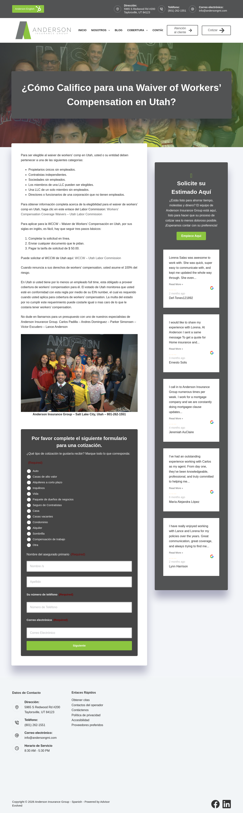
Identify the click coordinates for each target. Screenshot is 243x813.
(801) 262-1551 (177, 10)
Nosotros (101, 30)
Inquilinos (39, 488)
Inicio (82, 30)
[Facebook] (215, 804)
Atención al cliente (183, 30)
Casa (36, 510)
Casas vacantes (43, 516)
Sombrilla (39, 533)
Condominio (40, 522)
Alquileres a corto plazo (47, 482)
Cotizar (216, 30)
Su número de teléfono (50, 594)
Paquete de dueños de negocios (53, 499)
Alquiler (37, 527)
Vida (35, 493)
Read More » (176, 284)
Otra (35, 544)
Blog (118, 30)
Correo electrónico (47, 619)
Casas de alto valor (45, 476)
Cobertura (138, 30)
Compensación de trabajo (49, 539)
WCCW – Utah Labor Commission (98, 258)
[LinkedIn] (226, 804)
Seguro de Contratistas (47, 505)
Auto (36, 470)
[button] (191, 236)
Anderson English (28, 9)
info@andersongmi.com (213, 10)
